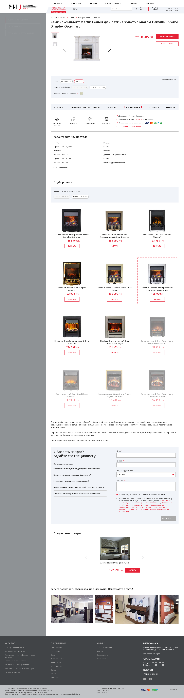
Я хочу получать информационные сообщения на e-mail (142, 494)
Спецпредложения (12, 672)
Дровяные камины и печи (15, 661)
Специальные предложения (129, 126)
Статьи (53, 670)
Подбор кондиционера (14, 647)
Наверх (172, 690)
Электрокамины (84, 18)
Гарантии (170, 107)
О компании (56, 3)
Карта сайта (101, 659)
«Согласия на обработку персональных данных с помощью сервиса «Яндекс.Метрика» (145, 505)
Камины (72, 18)
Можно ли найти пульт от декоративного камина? (77, 469)
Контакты (150, 3)
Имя (119, 451)
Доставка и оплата (104, 647)
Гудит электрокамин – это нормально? (71, 481)
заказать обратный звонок (171, 4)
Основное (58, 107)
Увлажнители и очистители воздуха (19, 668)
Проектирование (113, 3)
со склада (138, 119)
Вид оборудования (125, 470)
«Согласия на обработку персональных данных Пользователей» (144, 502)
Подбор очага (133, 107)
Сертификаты (56, 647)
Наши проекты (57, 662)
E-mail (119, 461)
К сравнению (62, 167)
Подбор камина (142, 10)
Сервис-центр (76, 3)
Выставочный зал (154, 10)
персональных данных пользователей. (34, 692)
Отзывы (54, 674)
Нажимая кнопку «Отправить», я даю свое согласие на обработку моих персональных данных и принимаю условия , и (145, 505)
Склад (53, 655)
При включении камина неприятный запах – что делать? (79, 487)
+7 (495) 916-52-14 (171, 2)
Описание (112, 107)
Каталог (57, 10)
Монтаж (93, 3)
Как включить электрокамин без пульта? (72, 475)
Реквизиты (55, 651)
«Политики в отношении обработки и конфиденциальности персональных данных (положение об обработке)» (144, 509)
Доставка (133, 3)
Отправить (168, 518)
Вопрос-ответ (56, 666)
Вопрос (120, 480)
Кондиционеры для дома (15, 651)
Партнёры (55, 677)
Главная (54, 18)
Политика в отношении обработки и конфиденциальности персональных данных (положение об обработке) (42, 694)
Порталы (97, 18)
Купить (132, 570)
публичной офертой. (45, 690)
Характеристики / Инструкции (85, 107)
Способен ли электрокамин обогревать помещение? (77, 493)
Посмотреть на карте (151, 654)
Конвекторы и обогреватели (17, 665)
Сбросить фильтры (169, 79)
